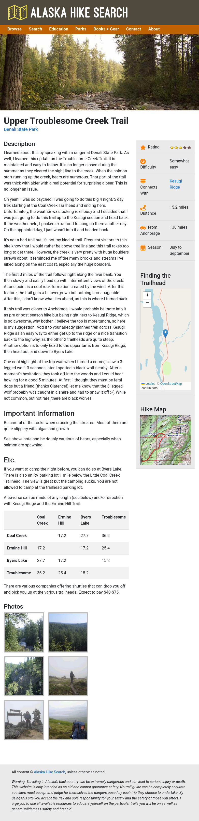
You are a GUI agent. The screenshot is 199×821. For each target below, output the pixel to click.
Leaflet (147, 384)
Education (58, 28)
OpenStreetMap (171, 384)
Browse (14, 28)
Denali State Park (21, 129)
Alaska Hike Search (67, 12)
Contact (133, 28)
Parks (80, 28)
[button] (165, 333)
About (154, 28)
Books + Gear (106, 28)
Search (35, 28)
